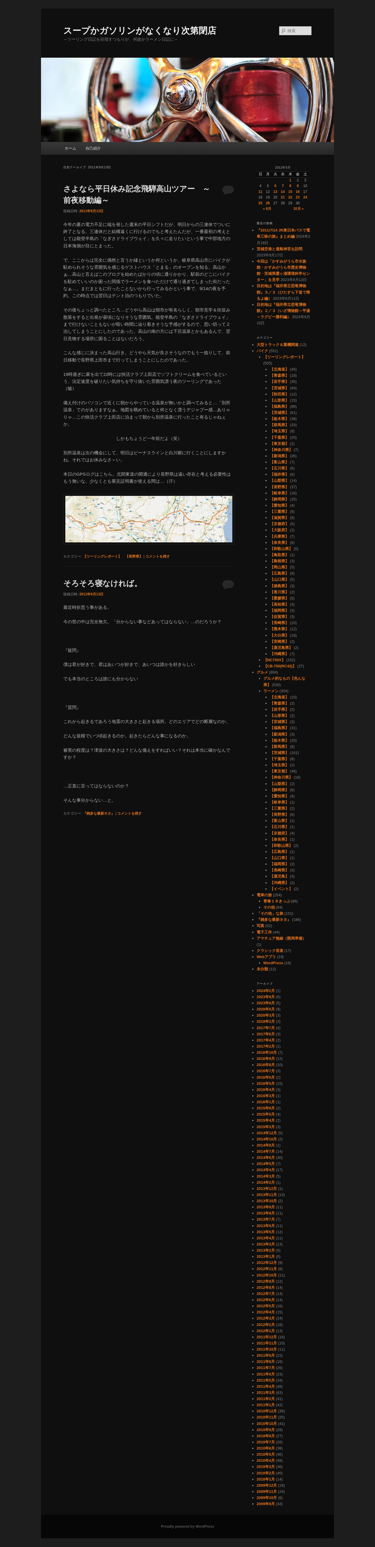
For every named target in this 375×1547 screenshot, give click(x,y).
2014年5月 (266, 1163)
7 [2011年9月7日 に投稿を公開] (283, 186)
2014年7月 (266, 1151)
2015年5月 (266, 1114)
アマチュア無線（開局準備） (281, 938)
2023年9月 (266, 997)
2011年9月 (266, 1355)
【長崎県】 (279, 623)
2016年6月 (266, 1077)
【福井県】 (279, 474)
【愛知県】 (279, 505)
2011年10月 (267, 1349)
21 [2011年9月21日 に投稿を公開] (283, 197)
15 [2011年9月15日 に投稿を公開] (290, 192)
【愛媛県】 (279, 598)
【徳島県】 (279, 586)
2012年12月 (267, 1262)
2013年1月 (266, 1256)
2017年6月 (266, 1034)
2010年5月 (266, 1454)
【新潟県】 (279, 456)
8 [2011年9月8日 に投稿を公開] (290, 186)
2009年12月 (267, 1485)
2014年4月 (266, 1170)
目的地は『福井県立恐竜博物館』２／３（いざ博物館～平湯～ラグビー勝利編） (283, 310)
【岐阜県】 (279, 493)
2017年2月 (266, 1046)
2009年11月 (267, 1491)
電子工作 (264, 932)
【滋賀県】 (279, 517)
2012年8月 (266, 1287)
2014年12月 (267, 1133)
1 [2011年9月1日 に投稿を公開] (290, 180)
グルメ (262, 672)
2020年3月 (266, 1015)
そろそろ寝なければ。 (102, 583)
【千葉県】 (279, 437)
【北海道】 (279, 369)
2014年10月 (267, 1139)
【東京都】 (279, 443)
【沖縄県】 (279, 654)
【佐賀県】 (279, 616)
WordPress (273, 963)
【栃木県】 (279, 419)
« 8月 (267, 209)
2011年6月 (266, 1374)
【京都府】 (279, 524)
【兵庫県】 (279, 536)
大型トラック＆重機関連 (278, 344)
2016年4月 (266, 1089)
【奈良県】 (279, 542)
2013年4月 (266, 1238)
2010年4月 (266, 1460)
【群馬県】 (279, 425)
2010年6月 (266, 1448)
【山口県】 (279, 579)
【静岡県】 (279, 499)
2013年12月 (267, 1188)
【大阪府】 (279, 530)
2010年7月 (266, 1442)
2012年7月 (266, 1293)
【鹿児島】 (279, 876)
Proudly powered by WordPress (187, 1526)
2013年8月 (266, 1213)
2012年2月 (266, 1324)
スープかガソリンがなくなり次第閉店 (139, 30)
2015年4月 (266, 1120)
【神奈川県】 (281, 450)
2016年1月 (266, 1102)
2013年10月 (267, 1201)
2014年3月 (266, 1176)
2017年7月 (266, 1028)
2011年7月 (266, 1368)
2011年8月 (266, 1361)
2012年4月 (266, 1312)
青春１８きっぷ (276, 901)
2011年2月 (266, 1399)
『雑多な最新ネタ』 (99, 813)
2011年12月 (267, 1337)
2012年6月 (266, 1300)
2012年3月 (266, 1318)
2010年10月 (267, 1423)
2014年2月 (266, 1182)
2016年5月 (266, 1083)
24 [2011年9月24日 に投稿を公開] (305, 197)
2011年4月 (266, 1386)
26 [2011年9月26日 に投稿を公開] (268, 203)
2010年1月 (266, 1479)
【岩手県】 (279, 381)
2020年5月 (266, 1009)
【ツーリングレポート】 (102, 556)
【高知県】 (279, 604)
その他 (269, 907)
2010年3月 (266, 1466)
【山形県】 (279, 400)
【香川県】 (279, 592)
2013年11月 (267, 1195)
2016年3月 (266, 1096)
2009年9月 (266, 1504)
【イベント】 (281, 889)
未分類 (262, 969)
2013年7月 (266, 1219)
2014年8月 (266, 1145)
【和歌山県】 (281, 548)
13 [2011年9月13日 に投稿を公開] (275, 192)
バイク (262, 351)
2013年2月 (266, 1250)
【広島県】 (279, 573)
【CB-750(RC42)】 (279, 666)
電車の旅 (264, 895)
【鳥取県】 (279, 555)
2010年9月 (266, 1430)
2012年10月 (267, 1275)
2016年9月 (266, 1058)
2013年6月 (266, 1226)
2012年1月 (266, 1331)
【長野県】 (134, 556)
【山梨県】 (279, 480)
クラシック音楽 (270, 950)
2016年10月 (267, 1052)
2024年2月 (266, 990)
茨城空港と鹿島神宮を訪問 (279, 249)
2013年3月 (266, 1244)
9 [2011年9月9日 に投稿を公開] (298, 186)
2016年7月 (266, 1071)
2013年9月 (266, 1207)
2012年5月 (266, 1306)
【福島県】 (279, 406)
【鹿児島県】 (281, 647)
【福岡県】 (279, 610)
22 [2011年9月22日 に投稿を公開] (290, 197)
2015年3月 (266, 1127)
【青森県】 (279, 375)
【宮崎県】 (279, 641)
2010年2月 (266, 1473)
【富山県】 (279, 462)
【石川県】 (279, 468)
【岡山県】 (279, 567)
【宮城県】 (279, 388)
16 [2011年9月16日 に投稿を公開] (298, 192)
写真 (260, 926)
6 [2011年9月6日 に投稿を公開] (275, 186)
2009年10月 (267, 1497)
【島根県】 (279, 561)
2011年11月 (267, 1343)
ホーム (70, 148)
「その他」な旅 (270, 913)
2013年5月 (266, 1232)
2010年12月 (267, 1411)
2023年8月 (266, 1003)
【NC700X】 (274, 660)
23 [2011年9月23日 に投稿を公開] (298, 197)
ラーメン (271, 691)
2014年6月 (266, 1157)
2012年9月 (266, 1281)
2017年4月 (266, 1040)
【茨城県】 (279, 412)
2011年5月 (266, 1380)
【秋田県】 (279, 394)
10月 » (298, 209)
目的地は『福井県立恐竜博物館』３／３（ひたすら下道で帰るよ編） (283, 292)
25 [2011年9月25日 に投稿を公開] (260, 203)
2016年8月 (266, 1065)
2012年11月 (267, 1269)
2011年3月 (266, 1392)
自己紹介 (93, 148)
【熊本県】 (279, 629)
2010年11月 (267, 1417)
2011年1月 (266, 1405)
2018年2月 (266, 1021)
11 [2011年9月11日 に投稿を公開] (260, 192)
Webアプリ (266, 957)
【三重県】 (279, 511)
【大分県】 (279, 635)
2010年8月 (266, 1436)
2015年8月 (266, 1108)
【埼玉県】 (279, 431)
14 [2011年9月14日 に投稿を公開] (283, 192)
